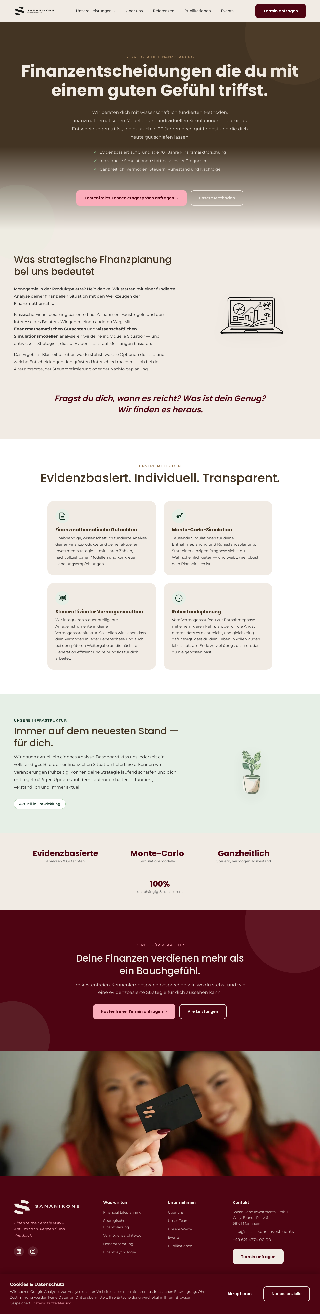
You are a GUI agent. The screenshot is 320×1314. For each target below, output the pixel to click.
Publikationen (197, 10)
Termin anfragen (281, 11)
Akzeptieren (238, 1294)
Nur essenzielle (286, 1294)
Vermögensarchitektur (123, 1236)
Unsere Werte (180, 1229)
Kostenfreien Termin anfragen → (134, 1012)
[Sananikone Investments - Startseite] (34, 11)
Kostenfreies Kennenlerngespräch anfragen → (131, 198)
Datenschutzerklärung (52, 1303)
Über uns (134, 10)
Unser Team (178, 1221)
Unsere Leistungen (96, 10)
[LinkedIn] (19, 1252)
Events (227, 10)
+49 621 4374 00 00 (252, 1240)
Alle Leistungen (203, 1012)
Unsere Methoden (218, 198)
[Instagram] (33, 1252)
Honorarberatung (118, 1244)
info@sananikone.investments (263, 1231)
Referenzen (163, 10)
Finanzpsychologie (119, 1252)
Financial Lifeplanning (122, 1212)
